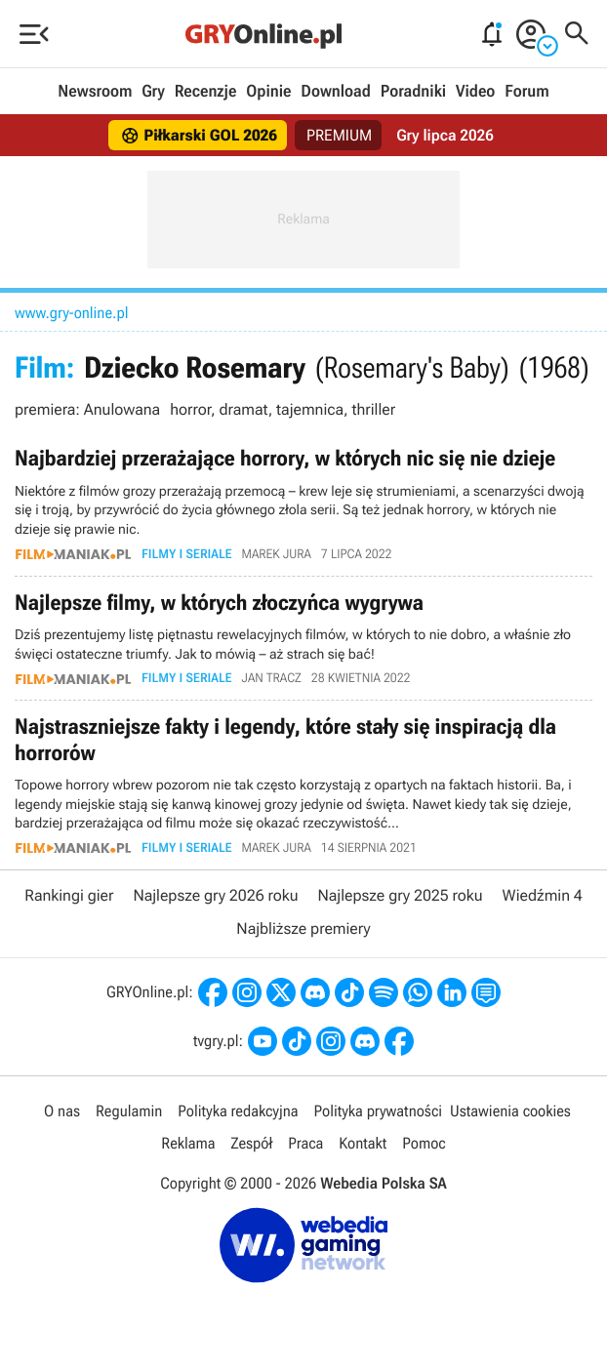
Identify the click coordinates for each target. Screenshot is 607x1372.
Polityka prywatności (377, 1111)
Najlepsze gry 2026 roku (215, 895)
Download (336, 91)
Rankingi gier (68, 895)
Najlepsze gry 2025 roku (400, 895)
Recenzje (206, 91)
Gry (153, 91)
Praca (305, 1144)
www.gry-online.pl (72, 312)
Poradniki (413, 91)
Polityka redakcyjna (238, 1111)
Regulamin (129, 1111)
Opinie (268, 91)
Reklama (188, 1144)
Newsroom (95, 91)
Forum (526, 91)
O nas (62, 1111)
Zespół (251, 1144)
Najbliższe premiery (303, 929)
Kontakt (362, 1144)
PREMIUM (339, 135)
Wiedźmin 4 (543, 895)
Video (475, 91)
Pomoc (423, 1144)
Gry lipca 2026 (445, 135)
